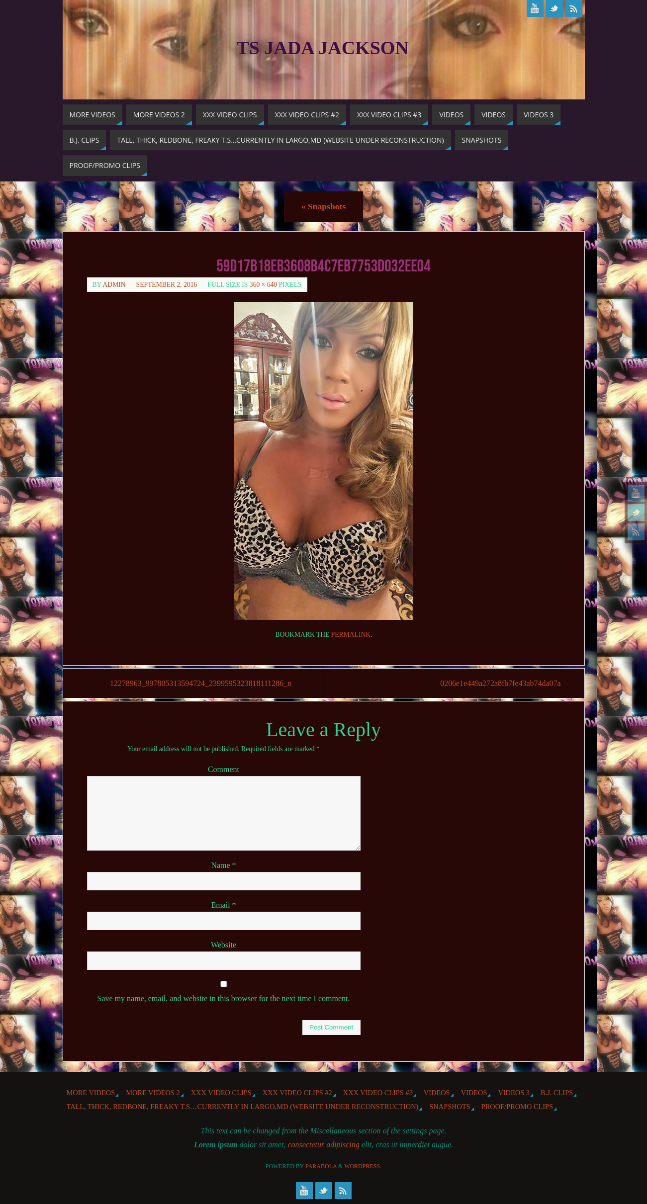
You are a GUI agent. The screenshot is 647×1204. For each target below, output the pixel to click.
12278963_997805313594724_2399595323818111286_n (201, 683)
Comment (223, 769)
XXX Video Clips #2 (297, 1093)
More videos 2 (153, 1093)
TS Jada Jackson (323, 48)
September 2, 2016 (166, 284)
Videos (437, 1093)
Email (223, 905)
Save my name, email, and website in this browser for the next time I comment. (223, 998)
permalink (350, 634)
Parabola (321, 1166)
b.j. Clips (557, 1093)
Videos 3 (514, 1093)
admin (114, 284)
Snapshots (323, 206)
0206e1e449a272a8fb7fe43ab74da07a (499, 683)
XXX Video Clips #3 (378, 1093)
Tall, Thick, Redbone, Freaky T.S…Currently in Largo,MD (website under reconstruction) (243, 1107)
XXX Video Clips (221, 1093)
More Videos (91, 1093)
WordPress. (362, 1166)
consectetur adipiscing (323, 1144)
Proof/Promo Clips (517, 1107)
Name (223, 865)
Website (223, 945)
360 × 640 (263, 284)
